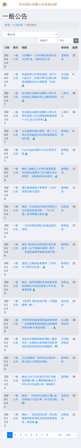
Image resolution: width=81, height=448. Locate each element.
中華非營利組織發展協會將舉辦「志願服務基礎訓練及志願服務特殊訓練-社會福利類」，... (39, 324)
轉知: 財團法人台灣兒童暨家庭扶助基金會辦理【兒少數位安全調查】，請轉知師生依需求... (39, 172)
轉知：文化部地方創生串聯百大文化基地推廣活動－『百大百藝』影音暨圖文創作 (39, 210)
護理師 (65, 376)
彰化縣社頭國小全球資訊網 (38, 4)
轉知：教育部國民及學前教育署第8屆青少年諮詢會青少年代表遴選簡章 (39, 286)
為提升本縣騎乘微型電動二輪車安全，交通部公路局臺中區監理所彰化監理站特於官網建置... (39, 343)
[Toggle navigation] (74, 4)
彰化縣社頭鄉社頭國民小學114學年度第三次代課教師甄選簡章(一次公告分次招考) (39, 116)
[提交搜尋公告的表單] (75, 40)
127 (60, 435)
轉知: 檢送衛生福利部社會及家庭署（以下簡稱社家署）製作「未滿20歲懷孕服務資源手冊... (39, 248)
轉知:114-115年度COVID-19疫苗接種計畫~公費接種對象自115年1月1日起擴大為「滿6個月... (39, 380)
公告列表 (18, 25)
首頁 (7, 25)
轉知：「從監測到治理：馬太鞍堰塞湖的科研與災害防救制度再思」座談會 (39, 418)
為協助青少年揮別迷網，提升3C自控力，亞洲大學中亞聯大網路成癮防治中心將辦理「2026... (39, 78)
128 (68, 435)
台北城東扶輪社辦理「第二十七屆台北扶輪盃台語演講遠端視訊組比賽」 (39, 135)
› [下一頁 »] (74, 435)
